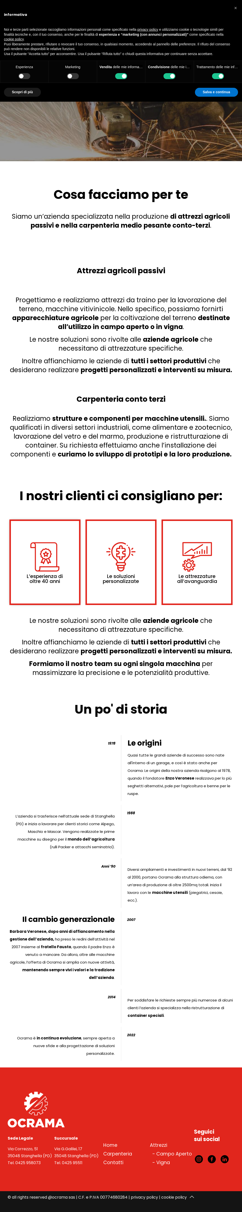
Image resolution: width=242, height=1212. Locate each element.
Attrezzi (158, 1145)
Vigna (163, 1162)
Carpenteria (117, 1154)
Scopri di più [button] (22, 92)
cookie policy (174, 1197)
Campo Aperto (174, 1154)
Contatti (113, 1162)
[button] (236, 8)
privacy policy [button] (147, 29)
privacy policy (144, 1197)
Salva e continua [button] (216, 92)
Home (110, 1145)
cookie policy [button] (14, 39)
